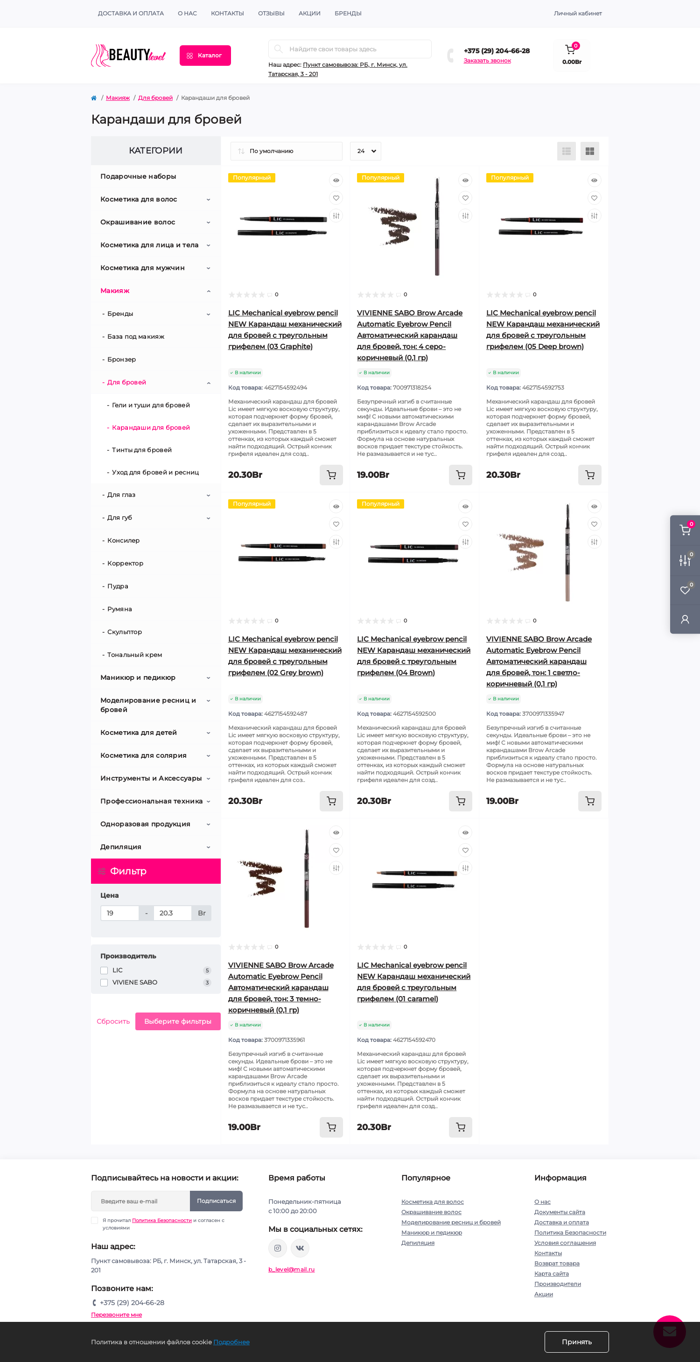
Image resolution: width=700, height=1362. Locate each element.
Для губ (119, 517)
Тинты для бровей (142, 450)
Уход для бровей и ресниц (155, 472)
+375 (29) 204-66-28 (497, 51)
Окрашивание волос (137, 222)
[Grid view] (590, 151)
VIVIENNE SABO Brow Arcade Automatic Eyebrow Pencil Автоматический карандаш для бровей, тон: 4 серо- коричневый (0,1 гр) (409, 335)
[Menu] (205, 55)
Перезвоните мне (116, 1314)
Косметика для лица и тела (149, 245)
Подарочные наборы (138, 176)
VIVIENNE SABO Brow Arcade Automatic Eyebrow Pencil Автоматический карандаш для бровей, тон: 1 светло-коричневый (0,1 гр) (539, 661)
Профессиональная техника (151, 801)
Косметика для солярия (143, 755)
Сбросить (113, 1021)
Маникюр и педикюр (137, 677)
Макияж (118, 97)
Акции (543, 1294)
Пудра (117, 586)
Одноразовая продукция (145, 824)
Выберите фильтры (177, 1021)
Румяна (119, 609)
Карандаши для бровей (151, 427)
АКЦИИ (310, 13)
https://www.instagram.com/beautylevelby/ (277, 1248)
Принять (577, 1342)
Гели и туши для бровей (151, 405)
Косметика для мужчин (142, 268)
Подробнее (231, 1342)
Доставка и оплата (131, 13)
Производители (557, 1283)
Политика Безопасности (162, 1220)
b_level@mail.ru (291, 1269)
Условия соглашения (565, 1242)
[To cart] (331, 475)
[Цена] (120, 913)
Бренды (348, 13)
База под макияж (135, 336)
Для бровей (155, 97)
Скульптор (124, 632)
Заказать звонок (487, 60)
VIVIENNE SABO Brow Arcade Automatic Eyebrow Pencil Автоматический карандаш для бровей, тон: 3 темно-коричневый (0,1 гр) (281, 987)
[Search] (278, 49)
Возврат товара (557, 1263)
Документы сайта (559, 1211)
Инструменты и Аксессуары (151, 778)
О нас (187, 13)
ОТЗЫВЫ (271, 13)
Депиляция (121, 847)
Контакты (548, 1253)
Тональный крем (134, 654)
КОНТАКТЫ (227, 13)
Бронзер (121, 359)
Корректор (125, 563)
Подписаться (216, 1200)
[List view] (566, 151)
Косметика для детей (138, 732)
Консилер (123, 540)
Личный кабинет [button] (578, 13)
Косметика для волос (138, 199)
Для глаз (121, 494)
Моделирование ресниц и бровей (148, 705)
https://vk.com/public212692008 (300, 1248)
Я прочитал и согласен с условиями (163, 1224)
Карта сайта (551, 1273)
